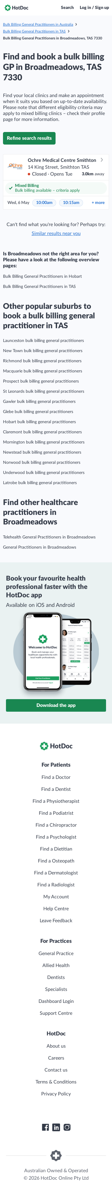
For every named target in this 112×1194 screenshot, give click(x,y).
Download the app (56, 705)
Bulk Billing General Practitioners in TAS (34, 31)
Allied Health (56, 965)
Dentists (56, 977)
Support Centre (56, 1013)
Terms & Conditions (56, 1082)
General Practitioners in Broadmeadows (39, 547)
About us (56, 1046)
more (98, 203)
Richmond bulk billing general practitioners (42, 361)
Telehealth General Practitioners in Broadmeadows (49, 537)
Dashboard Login (56, 1001)
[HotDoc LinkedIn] (56, 1127)
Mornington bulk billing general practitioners (44, 442)
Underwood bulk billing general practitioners (44, 473)
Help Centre (56, 908)
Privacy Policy (56, 1094)
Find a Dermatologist (56, 873)
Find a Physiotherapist (56, 801)
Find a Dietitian (56, 849)
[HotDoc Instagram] (67, 1127)
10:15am (71, 203)
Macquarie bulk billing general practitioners (42, 371)
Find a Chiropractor (56, 825)
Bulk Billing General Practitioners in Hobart (42, 276)
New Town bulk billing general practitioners (42, 351)
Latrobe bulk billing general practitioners (40, 483)
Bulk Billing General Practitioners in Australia (38, 24)
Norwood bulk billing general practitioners (41, 463)
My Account (56, 896)
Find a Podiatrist (56, 813)
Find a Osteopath (56, 861)
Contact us (56, 1070)
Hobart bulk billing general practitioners (39, 422)
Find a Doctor (56, 777)
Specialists (56, 989)
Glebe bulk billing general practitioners (38, 412)
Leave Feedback (56, 920)
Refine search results (29, 138)
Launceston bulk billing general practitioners (43, 341)
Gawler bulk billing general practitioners (39, 402)
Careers (56, 1058)
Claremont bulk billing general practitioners (42, 432)
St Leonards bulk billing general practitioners (43, 391)
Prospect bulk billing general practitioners (41, 381)
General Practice (56, 953)
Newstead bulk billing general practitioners (42, 452)
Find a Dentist (56, 789)
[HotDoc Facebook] (45, 1127)
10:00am (44, 203)
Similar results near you (56, 233)
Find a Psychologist (56, 837)
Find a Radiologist (56, 885)
